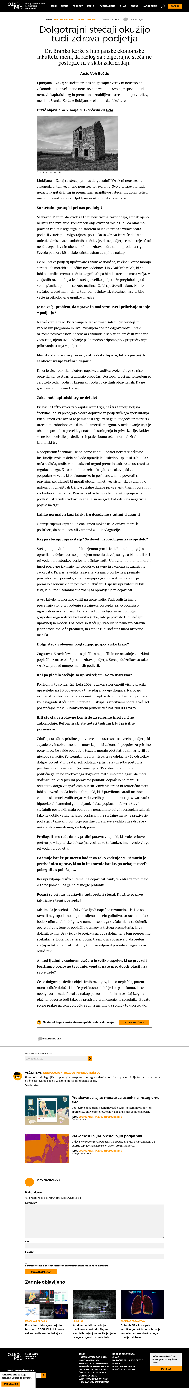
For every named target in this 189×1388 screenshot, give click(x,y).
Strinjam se (11, 1384)
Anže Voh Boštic (94, 73)
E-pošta (29, 1252)
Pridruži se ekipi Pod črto (94, 1366)
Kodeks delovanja (123, 1354)
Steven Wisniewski (52, 172)
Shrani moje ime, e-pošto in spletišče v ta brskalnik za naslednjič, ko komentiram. (66, 1265)
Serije (64, 6)
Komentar (31, 1203)
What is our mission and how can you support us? (94, 1380)
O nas (123, 6)
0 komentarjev (133, 19)
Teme (54, 6)
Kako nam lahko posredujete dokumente (93, 1362)
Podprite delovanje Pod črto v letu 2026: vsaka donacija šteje (93, 1372)
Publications (107, 6)
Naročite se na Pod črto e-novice (128, 1362)
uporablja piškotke (21, 1377)
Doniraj (166, 1368)
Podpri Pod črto (134, 1022)
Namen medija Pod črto (93, 1357)
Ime (27, 1241)
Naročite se (150, 6)
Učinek (91, 6)
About (134, 6)
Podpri (175, 6)
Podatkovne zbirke (123, 1366)
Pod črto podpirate (123, 1369)
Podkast (77, 6)
